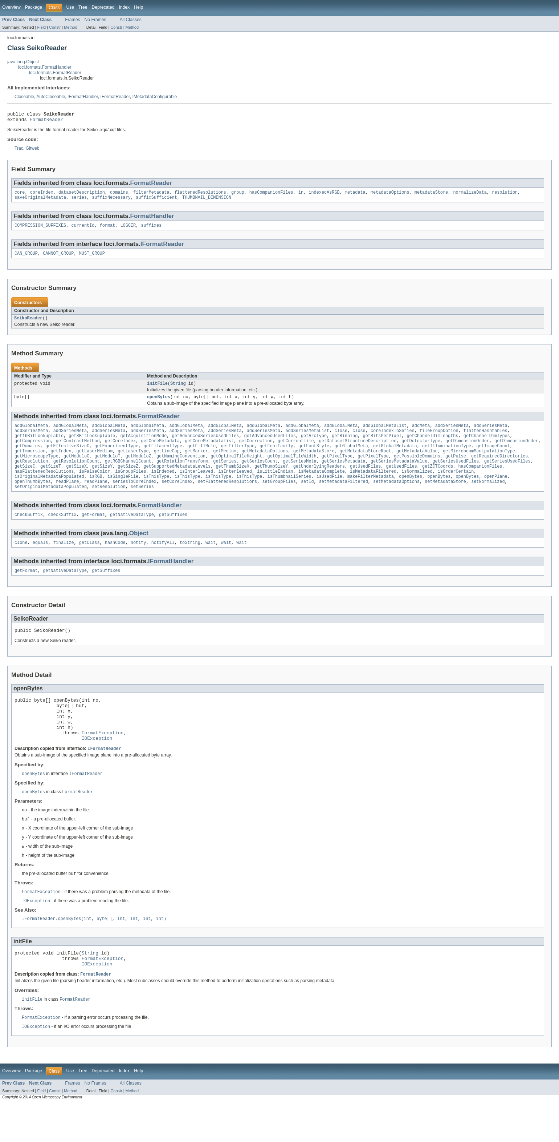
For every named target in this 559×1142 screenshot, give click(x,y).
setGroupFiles (278, 497)
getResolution (31, 474)
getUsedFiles (365, 480)
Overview (11, 7)
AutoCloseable (50, 96)
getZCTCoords (437, 480)
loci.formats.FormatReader (55, 72)
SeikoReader (28, 324)
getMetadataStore (314, 462)
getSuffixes (173, 532)
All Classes (131, 19)
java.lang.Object (23, 61)
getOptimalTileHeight (236, 468)
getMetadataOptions (264, 462)
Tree (82, 7)
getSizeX (76, 480)
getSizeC (25, 480)
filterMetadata (151, 195)
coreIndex (41, 195)
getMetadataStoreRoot (365, 462)
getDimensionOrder (467, 451)
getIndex (61, 462)
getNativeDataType (132, 532)
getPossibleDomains (417, 468)
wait (210, 561)
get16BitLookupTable (39, 445)
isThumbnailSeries (289, 492)
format (107, 230)
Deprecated (103, 7)
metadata (355, 195)
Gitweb (33, 150)
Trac (19, 150)
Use (70, 7)
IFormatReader (115, 96)
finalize (63, 561)
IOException (97, 766)
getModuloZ (138, 468)
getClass (89, 561)
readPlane (67, 497)
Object (138, 550)
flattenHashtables (485, 439)
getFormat (93, 532)
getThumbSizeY (271, 480)
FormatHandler (152, 219)
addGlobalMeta (31, 433)
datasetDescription (81, 195)
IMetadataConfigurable (154, 96)
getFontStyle (313, 457)
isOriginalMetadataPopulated (49, 492)
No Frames (95, 19)
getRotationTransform (182, 474)
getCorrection (255, 451)
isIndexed (163, 486)
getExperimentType (116, 457)
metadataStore (431, 195)
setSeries (142, 503)
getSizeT (50, 480)
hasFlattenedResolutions (44, 486)
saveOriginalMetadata (40, 201)
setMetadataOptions (396, 497)
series (79, 201)
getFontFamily (276, 457)
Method (70, 27)
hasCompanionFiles (271, 195)
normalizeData (469, 195)
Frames (72, 19)
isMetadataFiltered (373, 486)
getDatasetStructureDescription (357, 451)
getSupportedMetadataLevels (177, 480)
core (20, 195)
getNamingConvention (180, 468)
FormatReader (46, 121)
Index (124, 7)
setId (307, 497)
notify (138, 561)
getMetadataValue (417, 462)
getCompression (33, 451)
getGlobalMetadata (395, 457)
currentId (82, 230)
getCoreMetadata (160, 451)
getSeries (224, 474)
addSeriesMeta (451, 433)
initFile (157, 390)
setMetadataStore (445, 497)
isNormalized (416, 486)
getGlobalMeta (351, 457)
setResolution (108, 503)
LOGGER (128, 230)
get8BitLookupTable (92, 445)
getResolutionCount (76, 474)
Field (41, 27)
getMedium (224, 462)
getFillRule (201, 457)
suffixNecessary (111, 201)
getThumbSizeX (232, 480)
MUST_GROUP (92, 258)
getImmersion (30, 462)
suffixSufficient (156, 201)
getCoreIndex (120, 451)
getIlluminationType (446, 457)
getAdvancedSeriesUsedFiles (205, 445)
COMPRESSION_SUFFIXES (40, 230)
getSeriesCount (259, 474)
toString (190, 561)
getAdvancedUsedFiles (270, 445)
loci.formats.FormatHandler (45, 67)
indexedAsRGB (324, 195)
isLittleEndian (275, 486)
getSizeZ (128, 480)
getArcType (314, 445)
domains (119, 195)
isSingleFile (122, 492)
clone (21, 561)
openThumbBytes (33, 497)
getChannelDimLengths (432, 445)
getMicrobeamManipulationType (479, 462)
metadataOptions (390, 195)
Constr (55, 27)
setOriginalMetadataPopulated (51, 503)
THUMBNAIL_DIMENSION (206, 201)
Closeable (24, 96)
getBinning (345, 445)
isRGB (95, 492)
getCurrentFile (296, 451)
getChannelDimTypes (487, 445)
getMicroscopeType (36, 468)
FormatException (102, 760)
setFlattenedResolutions (227, 497)
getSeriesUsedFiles (455, 474)
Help (138, 7)
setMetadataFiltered (343, 497)
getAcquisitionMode (143, 445)
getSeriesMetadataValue (399, 474)
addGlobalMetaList (385, 433)
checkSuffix (29, 532)
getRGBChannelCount (128, 474)
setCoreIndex (177, 497)
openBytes (158, 404)
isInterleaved (196, 486)
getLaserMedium (95, 462)
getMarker (196, 462)
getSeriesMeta (299, 474)
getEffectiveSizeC (67, 457)
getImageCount (493, 457)
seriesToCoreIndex (134, 497)
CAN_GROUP (26, 258)
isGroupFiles (130, 486)
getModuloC (76, 468)
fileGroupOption (439, 439)
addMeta (421, 433)
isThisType (156, 492)
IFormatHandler (83, 96)
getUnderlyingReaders (319, 480)
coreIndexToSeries (393, 439)
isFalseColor (94, 486)
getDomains (27, 457)
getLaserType (133, 462)
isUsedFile (329, 492)
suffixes (151, 230)
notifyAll (163, 561)
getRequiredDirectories (499, 468)
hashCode (115, 561)
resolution (505, 195)
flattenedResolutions (200, 195)
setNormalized (488, 497)
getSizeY (102, 480)
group (237, 195)
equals (40, 561)
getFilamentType (162, 457)
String (178, 390)
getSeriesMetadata (344, 474)
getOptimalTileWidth (291, 468)
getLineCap (167, 462)
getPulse (455, 468)
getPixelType (337, 468)
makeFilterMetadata (370, 492)
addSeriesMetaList (307, 439)
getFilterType (237, 457)
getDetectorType (420, 451)
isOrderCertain (456, 486)
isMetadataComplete (321, 486)
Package (33, 7)
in (300, 195)
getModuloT (107, 468)
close (340, 439)
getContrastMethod (78, 451)
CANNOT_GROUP (58, 258)
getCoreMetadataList (209, 451)
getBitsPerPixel (382, 445)
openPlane (495, 492)
